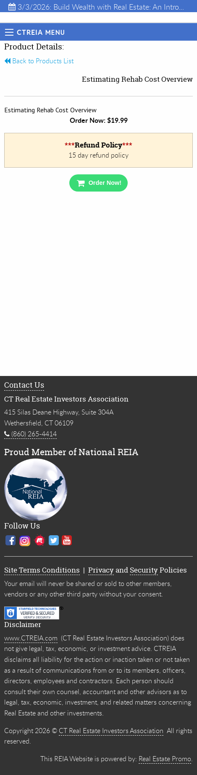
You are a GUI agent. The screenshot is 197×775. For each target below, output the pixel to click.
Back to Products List (39, 60)
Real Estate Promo (165, 758)
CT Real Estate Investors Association (111, 730)
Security (144, 570)
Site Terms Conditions (42, 570)
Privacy (101, 570)
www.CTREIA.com (31, 638)
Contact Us (24, 385)
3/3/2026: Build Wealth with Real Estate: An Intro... (96, 7)
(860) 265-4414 (30, 433)
